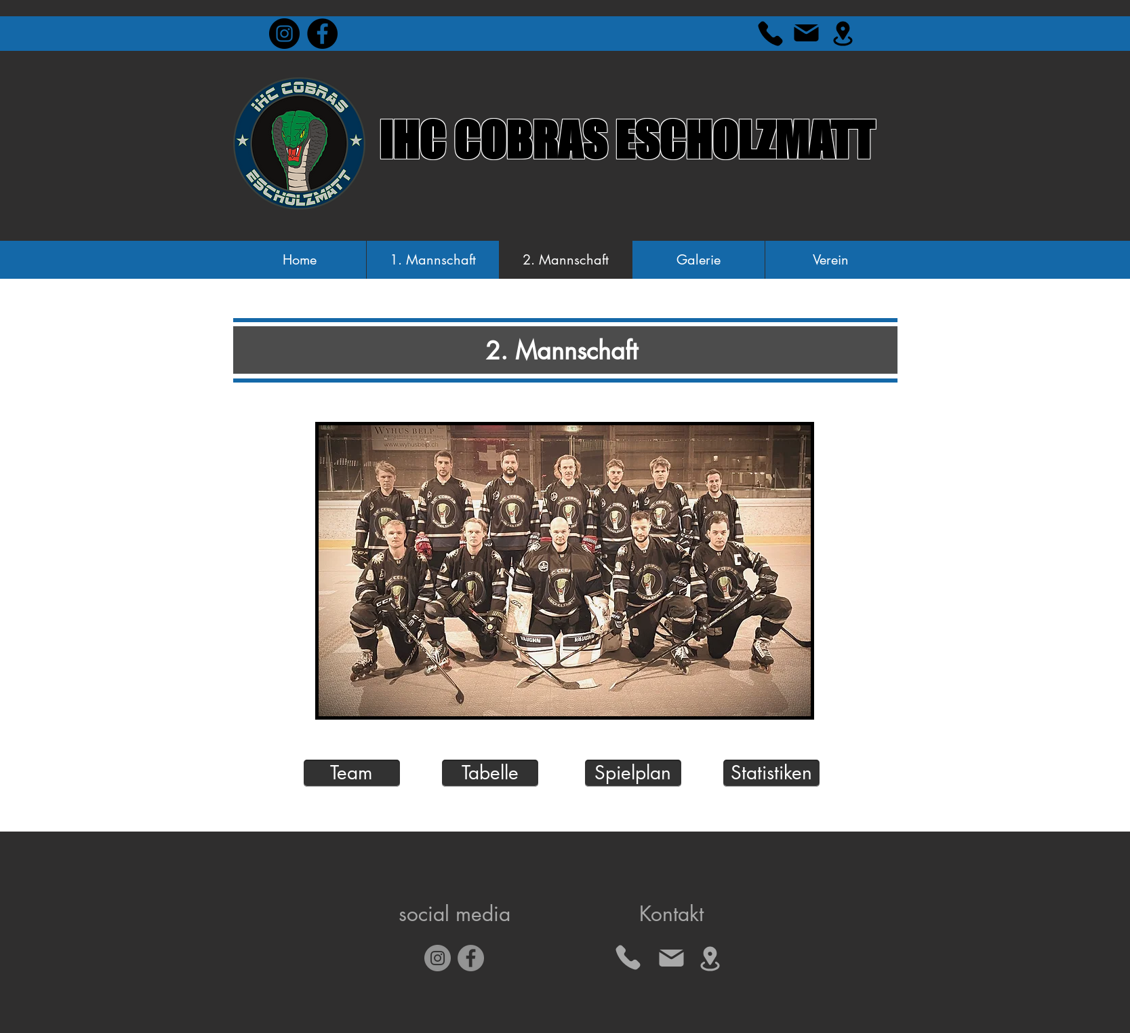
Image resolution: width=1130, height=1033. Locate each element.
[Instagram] (437, 958)
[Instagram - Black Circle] (284, 33)
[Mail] (807, 33)
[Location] (843, 33)
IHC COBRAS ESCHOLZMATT (626, 140)
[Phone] (771, 33)
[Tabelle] (490, 773)
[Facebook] (471, 958)
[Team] (352, 773)
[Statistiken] (771, 773)
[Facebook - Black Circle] (322, 33)
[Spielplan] (633, 773)
